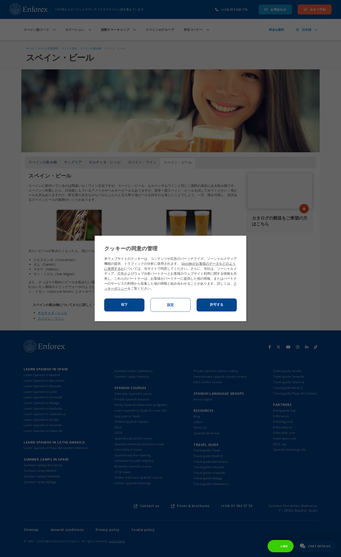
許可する (216, 305)
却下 (124, 305)
